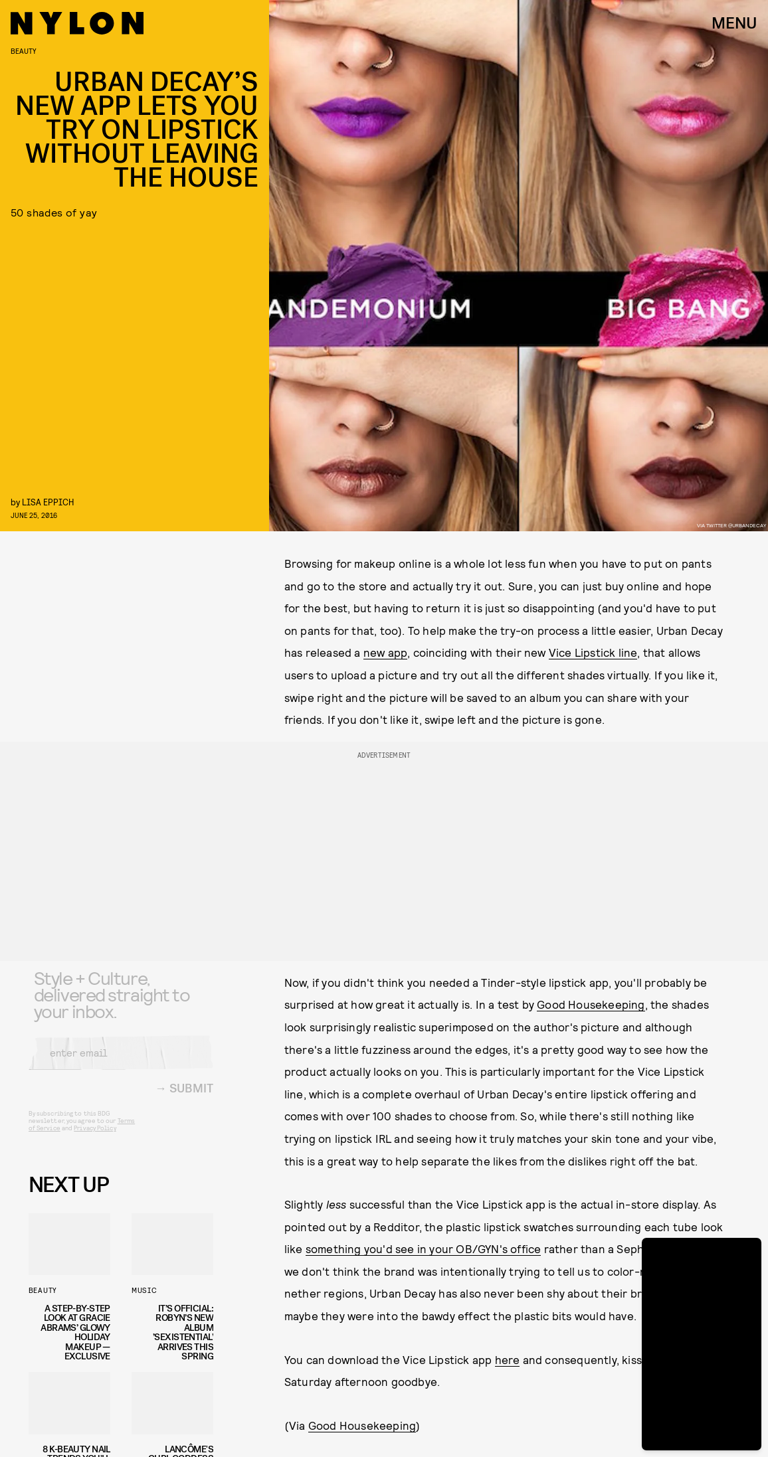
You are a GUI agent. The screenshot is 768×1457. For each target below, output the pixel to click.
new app (385, 652)
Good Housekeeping (590, 1004)
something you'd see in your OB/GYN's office (423, 1248)
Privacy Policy (95, 1138)
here (507, 1359)
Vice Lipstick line (593, 652)
